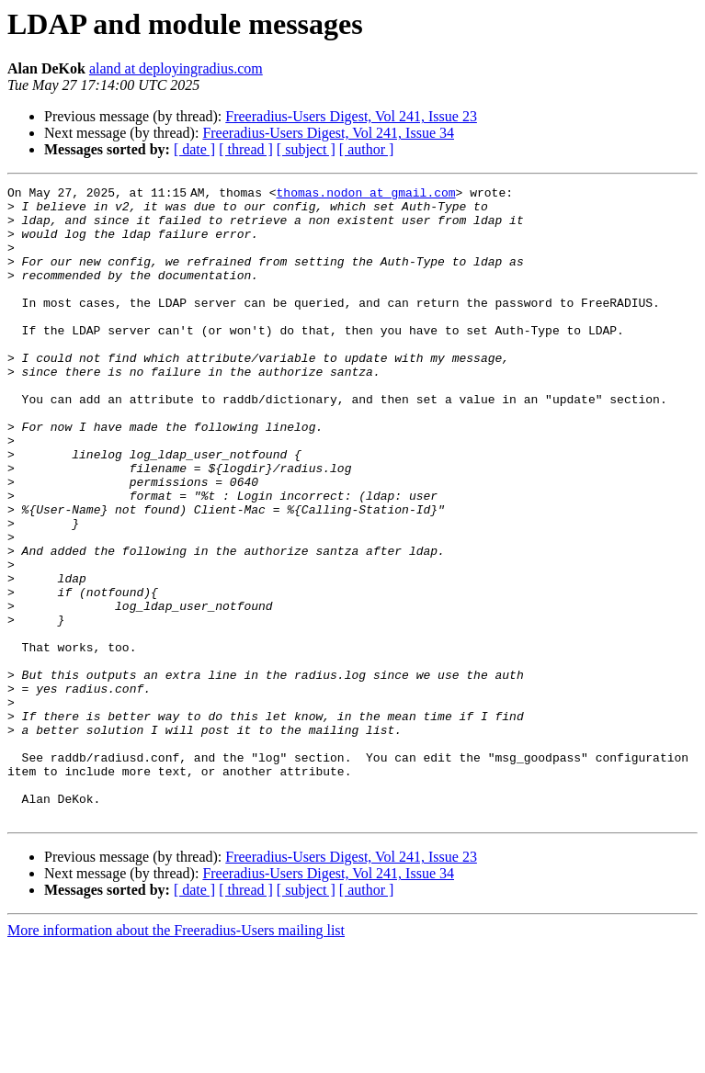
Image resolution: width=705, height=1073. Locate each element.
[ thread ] (246, 149)
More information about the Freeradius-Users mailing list (176, 1057)
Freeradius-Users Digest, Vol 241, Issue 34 (328, 133)
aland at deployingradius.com (176, 68)
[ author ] (366, 149)
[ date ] (194, 149)
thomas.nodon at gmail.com (369, 194)
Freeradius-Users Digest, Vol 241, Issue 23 (351, 116)
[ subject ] (306, 149)
